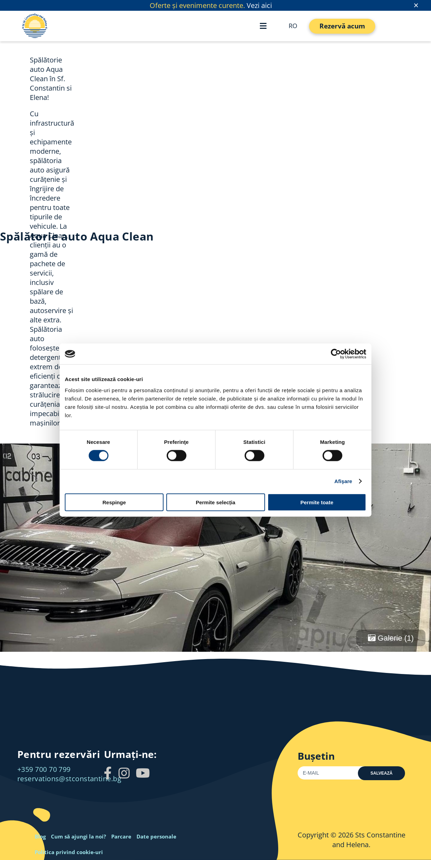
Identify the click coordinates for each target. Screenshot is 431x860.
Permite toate (316, 502)
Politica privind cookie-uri (69, 852)
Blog (40, 836)
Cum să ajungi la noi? (78, 836)
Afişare (343, 481)
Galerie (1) (391, 638)
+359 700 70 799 (44, 769)
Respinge (114, 502)
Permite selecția (215, 502)
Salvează (381, 773)
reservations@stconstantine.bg (69, 778)
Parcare (121, 836)
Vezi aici (259, 5)
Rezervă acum (342, 26)
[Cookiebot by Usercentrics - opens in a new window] (336, 354)
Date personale (156, 836)
